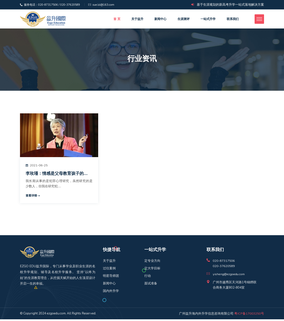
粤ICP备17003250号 (249, 315)
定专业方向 (152, 262)
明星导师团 (111, 277)
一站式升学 (207, 20)
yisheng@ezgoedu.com (229, 276)
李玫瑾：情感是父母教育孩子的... (58, 175)
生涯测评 (183, 20)
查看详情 (31, 197)
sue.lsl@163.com (103, 5)
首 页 (116, 20)
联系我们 (232, 20)
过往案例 (109, 270)
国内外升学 (111, 292)
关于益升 (137, 20)
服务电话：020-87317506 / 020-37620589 (52, 5)
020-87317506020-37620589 (224, 265)
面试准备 (150, 285)
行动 (147, 277)
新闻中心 (160, 20)
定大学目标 (152, 270)
